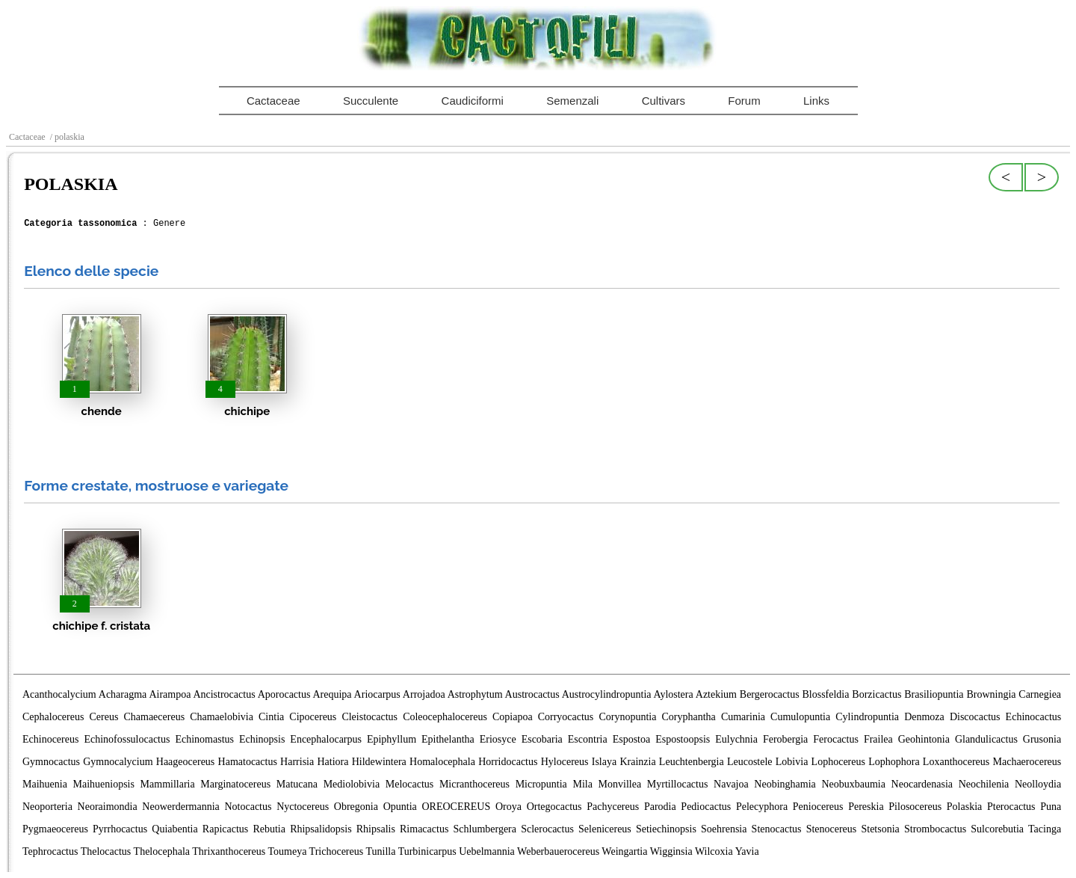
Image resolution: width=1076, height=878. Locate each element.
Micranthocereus (474, 784)
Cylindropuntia (867, 716)
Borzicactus (876, 694)
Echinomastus (204, 739)
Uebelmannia (487, 851)
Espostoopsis (682, 739)
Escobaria (542, 739)
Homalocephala (442, 761)
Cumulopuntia (800, 716)
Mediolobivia (352, 784)
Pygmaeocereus (55, 829)
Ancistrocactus (224, 694)
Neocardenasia (922, 784)
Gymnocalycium (117, 761)
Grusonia (1042, 739)
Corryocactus (566, 716)
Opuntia (400, 806)
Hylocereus (565, 761)
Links (816, 100)
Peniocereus (818, 806)
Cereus (104, 716)
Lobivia (792, 761)
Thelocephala (162, 851)
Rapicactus (225, 829)
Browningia (990, 694)
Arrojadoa (424, 694)
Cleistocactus (369, 716)
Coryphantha (688, 716)
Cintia (271, 716)
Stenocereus (831, 829)
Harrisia (297, 761)
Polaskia (964, 806)
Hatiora (332, 761)
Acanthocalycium (59, 694)
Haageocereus (185, 761)
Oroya (508, 806)
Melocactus (410, 784)
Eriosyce (498, 739)
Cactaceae (273, 100)
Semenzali (572, 100)
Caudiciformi (473, 100)
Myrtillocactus (677, 784)
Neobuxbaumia (853, 784)
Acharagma (123, 694)
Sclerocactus (547, 829)
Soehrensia (723, 829)
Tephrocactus (50, 851)
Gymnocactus (51, 761)
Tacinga (1044, 829)
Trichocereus (336, 851)
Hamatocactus (247, 761)
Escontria (587, 739)
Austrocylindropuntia (607, 694)
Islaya (604, 761)
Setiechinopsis (666, 829)
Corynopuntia (627, 716)
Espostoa (632, 739)
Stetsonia (880, 829)
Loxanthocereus (956, 761)
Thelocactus (106, 851)
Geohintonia (924, 739)
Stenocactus (777, 829)
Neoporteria (47, 806)
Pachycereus (613, 806)
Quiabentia (174, 829)
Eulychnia (736, 739)
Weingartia (624, 851)
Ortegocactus (554, 806)
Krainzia (637, 761)
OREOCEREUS (455, 806)
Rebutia (269, 829)
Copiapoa (512, 716)
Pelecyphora (762, 806)
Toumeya (287, 851)
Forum (744, 100)
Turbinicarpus (427, 851)
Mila (582, 784)
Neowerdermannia (180, 806)
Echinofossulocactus (127, 739)
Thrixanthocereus (228, 851)
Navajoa (731, 784)
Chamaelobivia (221, 716)
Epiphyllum (391, 739)
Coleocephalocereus (445, 716)
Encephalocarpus (326, 739)
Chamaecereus (154, 716)
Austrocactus (532, 694)
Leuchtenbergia (691, 761)
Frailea (878, 739)
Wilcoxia (714, 851)
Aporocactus (284, 694)
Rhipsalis (375, 829)
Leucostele (750, 761)
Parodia (660, 806)
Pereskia (865, 806)
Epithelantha (447, 739)
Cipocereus (312, 716)
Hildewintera (379, 761)
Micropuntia (541, 784)
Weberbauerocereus (558, 851)
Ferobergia (785, 739)
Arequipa (331, 694)
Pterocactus (1011, 806)
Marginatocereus (235, 784)
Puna (1050, 806)
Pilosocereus (915, 806)
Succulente (370, 100)
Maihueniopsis (103, 784)
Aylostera (673, 694)
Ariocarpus (377, 694)
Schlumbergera (485, 829)
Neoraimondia (107, 806)
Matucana (297, 784)
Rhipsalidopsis (320, 829)
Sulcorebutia (997, 829)
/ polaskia (66, 137)
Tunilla (380, 851)
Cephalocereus (53, 716)
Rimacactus (424, 829)
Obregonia (356, 806)
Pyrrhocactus (120, 829)
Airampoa (170, 694)
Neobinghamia (784, 784)
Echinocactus (1034, 716)
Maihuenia (44, 784)
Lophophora (893, 761)
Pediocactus (706, 806)
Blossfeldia (825, 694)
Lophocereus (838, 761)
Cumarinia (743, 716)
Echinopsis (262, 739)
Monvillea (620, 784)
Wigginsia (671, 851)
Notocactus (247, 806)
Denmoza (924, 716)
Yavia (747, 851)
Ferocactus (836, 739)
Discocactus (975, 716)
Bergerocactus (770, 694)
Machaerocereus (1027, 761)
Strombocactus (935, 829)
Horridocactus (507, 761)
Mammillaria (167, 784)
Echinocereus (50, 739)
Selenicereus (604, 829)
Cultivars (663, 100)
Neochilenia (984, 784)
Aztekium (716, 694)
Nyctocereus (302, 806)
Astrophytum (475, 694)
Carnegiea (1039, 694)
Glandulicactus (986, 739)
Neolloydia (1038, 784)
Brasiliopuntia (933, 694)
